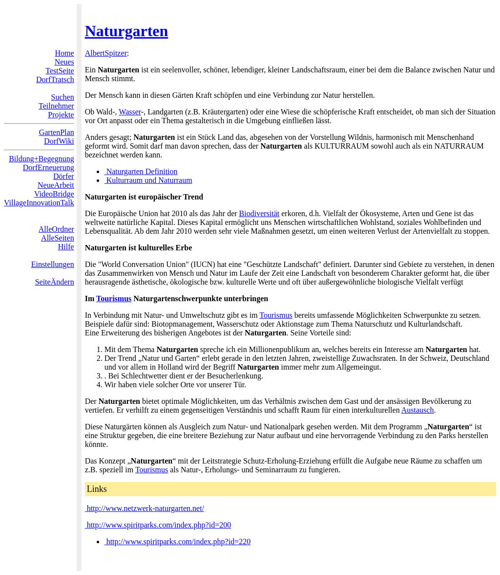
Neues (64, 62)
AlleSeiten (57, 238)
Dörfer (63, 176)
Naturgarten (126, 31)
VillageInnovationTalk (39, 203)
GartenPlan (56, 132)
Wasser (130, 112)
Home (64, 53)
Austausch (417, 410)
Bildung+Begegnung (41, 159)
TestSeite (59, 70)
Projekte (61, 115)
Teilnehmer (56, 106)
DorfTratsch (55, 79)
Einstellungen (52, 264)
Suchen (62, 97)
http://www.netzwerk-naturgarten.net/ (144, 508)
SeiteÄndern (54, 282)
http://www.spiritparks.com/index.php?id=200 (158, 525)
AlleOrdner (56, 229)
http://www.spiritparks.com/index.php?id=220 (177, 541)
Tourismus (113, 298)
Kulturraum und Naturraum (148, 180)
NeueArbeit (56, 185)
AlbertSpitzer (106, 53)
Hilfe (66, 247)
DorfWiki (59, 141)
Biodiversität (259, 213)
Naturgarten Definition (141, 171)
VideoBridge (54, 194)
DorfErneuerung (48, 167)
